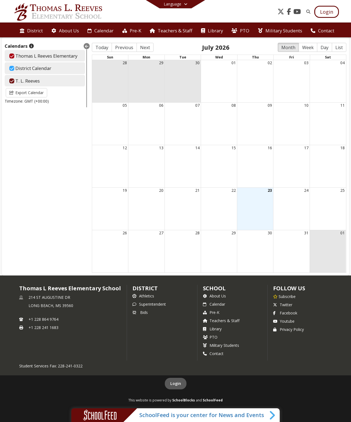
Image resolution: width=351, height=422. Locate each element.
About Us (214, 296)
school (214, 288)
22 (233, 190)
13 (161, 147)
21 (197, 190)
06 (161, 105)
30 (197, 62)
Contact (213, 353)
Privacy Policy (288, 329)
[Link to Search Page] (307, 11)
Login (175, 383)
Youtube (284, 321)
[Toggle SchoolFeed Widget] (272, 415)
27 (161, 232)
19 (125, 190)
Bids (140, 312)
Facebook (285, 313)
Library (212, 328)
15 (233, 147)
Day (325, 47)
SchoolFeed (213, 400)
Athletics (143, 296)
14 (197, 147)
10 (306, 105)
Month (288, 47)
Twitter (282, 304)
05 (125, 105)
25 (342, 190)
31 (306, 232)
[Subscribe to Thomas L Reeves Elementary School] (284, 296)
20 (161, 190)
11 (342, 105)
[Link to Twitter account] (281, 12)
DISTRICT (145, 288)
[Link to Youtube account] (297, 12)
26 (125, 232)
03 (306, 62)
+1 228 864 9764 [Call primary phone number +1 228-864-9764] (43, 319)
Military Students (221, 345)
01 (233, 62)
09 (270, 105)
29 (161, 62)
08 (233, 105)
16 (270, 147)
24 (306, 190)
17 (306, 147)
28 (125, 62)
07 (197, 105)
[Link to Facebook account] (289, 12)
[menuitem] (31, 30)
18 (342, 147)
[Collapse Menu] (86, 46)
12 (125, 147)
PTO (210, 337)
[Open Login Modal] (326, 12)
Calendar (214, 304)
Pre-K (211, 312)
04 (342, 62)
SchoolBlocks (183, 400)
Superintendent (149, 304)
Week (308, 47)
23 (270, 190)
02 (270, 62)
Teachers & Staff (221, 320)
